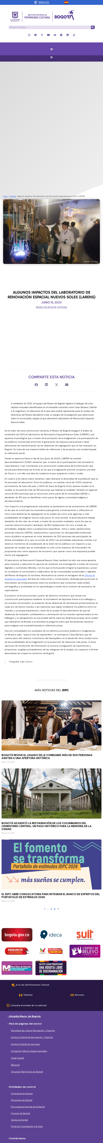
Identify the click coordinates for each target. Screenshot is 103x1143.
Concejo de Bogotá (20, 1113)
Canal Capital (17, 1058)
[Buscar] (92, 27)
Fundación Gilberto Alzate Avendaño (29, 1051)
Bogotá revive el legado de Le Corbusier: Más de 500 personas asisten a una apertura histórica (47, 756)
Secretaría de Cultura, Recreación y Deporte (33, 1030)
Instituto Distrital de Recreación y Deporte (32, 1037)
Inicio (5, 196)
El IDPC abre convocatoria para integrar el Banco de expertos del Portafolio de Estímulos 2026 (51, 895)
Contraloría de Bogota (22, 1093)
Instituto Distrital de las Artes (25, 1044)
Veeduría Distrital (19, 1119)
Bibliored (15, 1065)
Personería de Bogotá (21, 1100)
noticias (12, 196)
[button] (51, 49)
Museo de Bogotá (46, 307)
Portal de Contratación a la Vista (27, 1126)
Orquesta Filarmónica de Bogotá (27, 1071)
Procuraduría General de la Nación (28, 1106)
